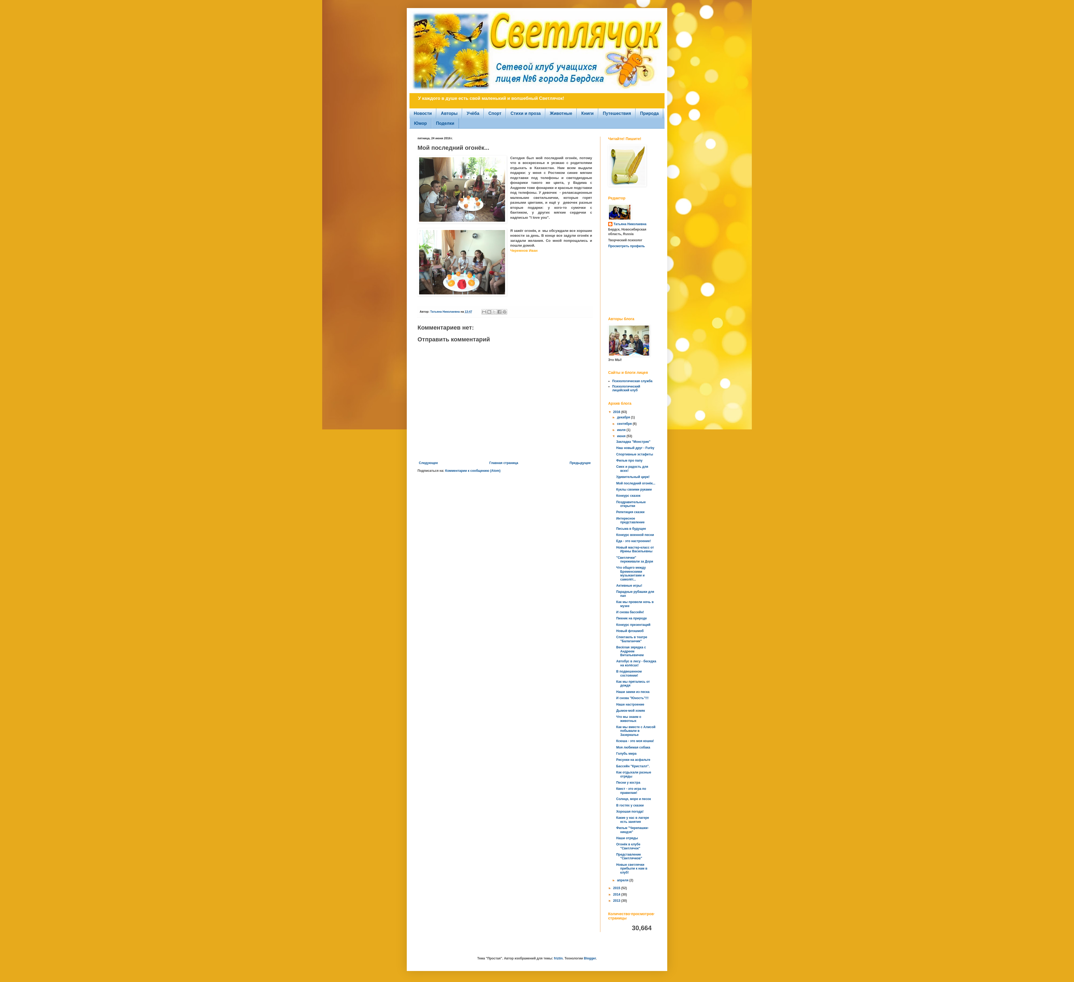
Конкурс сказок (628, 496)
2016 (617, 412)
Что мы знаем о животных (628, 718)
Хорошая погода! (630, 811)
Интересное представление (630, 520)
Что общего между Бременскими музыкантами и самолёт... (631, 573)
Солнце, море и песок (633, 799)
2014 (617, 894)
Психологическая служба (632, 381)
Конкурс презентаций (633, 625)
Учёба (473, 113)
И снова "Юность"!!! (632, 698)
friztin (558, 958)
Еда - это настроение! (633, 541)
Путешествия (617, 113)
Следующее (428, 463)
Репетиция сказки (630, 512)
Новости (423, 113)
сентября (625, 424)
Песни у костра (628, 782)
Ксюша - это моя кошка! (635, 741)
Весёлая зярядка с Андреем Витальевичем (631, 651)
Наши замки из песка (633, 692)
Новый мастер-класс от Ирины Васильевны (635, 549)
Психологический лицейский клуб (626, 388)
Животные (561, 113)
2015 (617, 888)
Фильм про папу (629, 460)
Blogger (590, 958)
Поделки (445, 123)
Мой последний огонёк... (635, 483)
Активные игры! (629, 585)
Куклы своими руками (634, 489)
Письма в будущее (631, 529)
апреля (623, 880)
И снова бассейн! (630, 612)
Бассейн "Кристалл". (633, 766)
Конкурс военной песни (635, 535)
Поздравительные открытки (631, 504)
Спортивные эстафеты (634, 454)
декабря (624, 417)
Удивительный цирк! (633, 477)
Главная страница (503, 463)
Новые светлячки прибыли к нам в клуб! (631, 868)
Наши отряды (627, 838)
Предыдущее (580, 463)
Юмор (420, 123)
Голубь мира (626, 753)
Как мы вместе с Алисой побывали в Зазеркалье (635, 731)
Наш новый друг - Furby (635, 448)
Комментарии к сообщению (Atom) (472, 471)
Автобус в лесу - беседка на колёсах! (636, 663)
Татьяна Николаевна (630, 224)
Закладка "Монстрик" (633, 442)
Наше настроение (630, 704)
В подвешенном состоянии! (629, 673)
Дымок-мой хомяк (630, 711)
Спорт (494, 113)
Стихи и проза (525, 113)
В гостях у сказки (630, 805)
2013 (617, 901)
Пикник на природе (631, 618)
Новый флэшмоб (630, 631)
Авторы (449, 113)
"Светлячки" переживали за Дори (634, 559)
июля (621, 430)
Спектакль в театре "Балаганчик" (631, 639)
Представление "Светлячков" (629, 856)
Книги (587, 113)
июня (621, 436)
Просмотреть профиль (626, 246)
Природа (649, 113)
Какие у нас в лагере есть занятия (632, 819)
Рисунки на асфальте (633, 760)
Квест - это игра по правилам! (631, 790)
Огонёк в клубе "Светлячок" (628, 846)
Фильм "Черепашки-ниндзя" (632, 830)
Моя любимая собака (633, 747)
